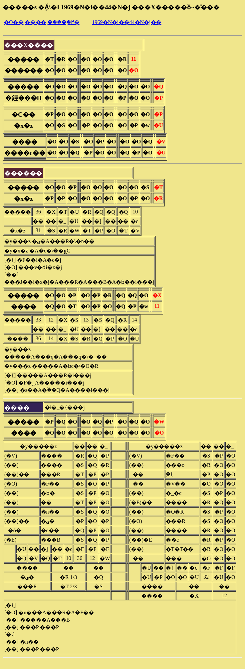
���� (35, 22)
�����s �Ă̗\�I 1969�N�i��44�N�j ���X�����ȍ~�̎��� (111, 7)
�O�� (14, 22)
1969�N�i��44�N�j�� (126, 22)
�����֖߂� (64, 22)
